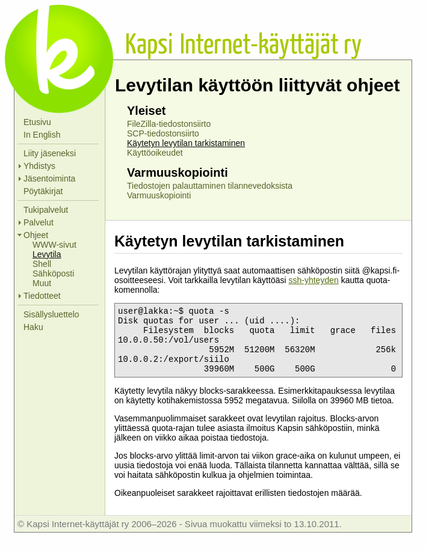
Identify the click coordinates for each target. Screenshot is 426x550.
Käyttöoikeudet (155, 152)
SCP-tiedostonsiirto (163, 133)
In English (41, 134)
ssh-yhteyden (313, 280)
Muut (41, 283)
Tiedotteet (42, 296)
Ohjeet (35, 235)
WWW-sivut (54, 244)
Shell (41, 264)
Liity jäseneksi (49, 153)
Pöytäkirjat (43, 191)
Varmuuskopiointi (159, 195)
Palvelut (38, 222)
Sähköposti (53, 273)
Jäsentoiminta (49, 178)
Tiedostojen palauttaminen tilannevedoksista (209, 186)
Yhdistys (39, 166)
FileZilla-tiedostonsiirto (169, 124)
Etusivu (37, 122)
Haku (33, 327)
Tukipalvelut (45, 210)
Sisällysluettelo (51, 314)
